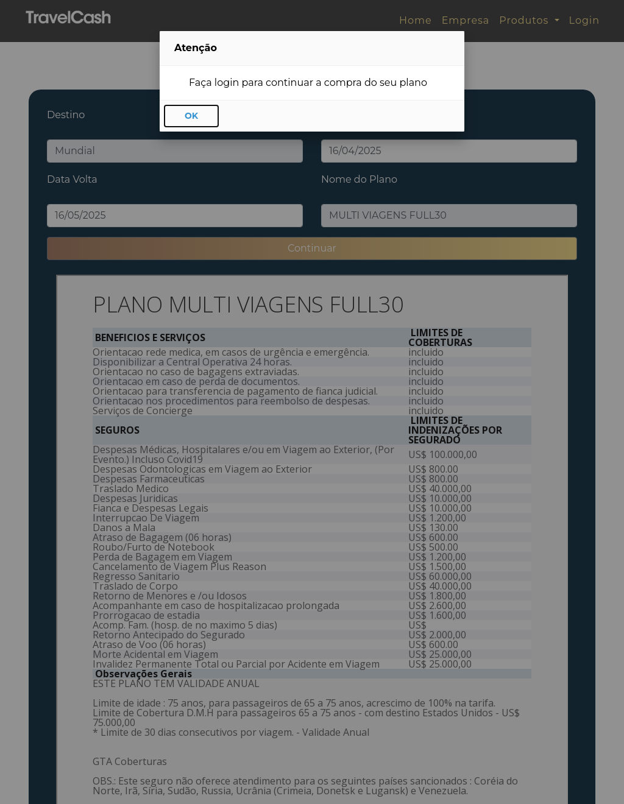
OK (191, 115)
